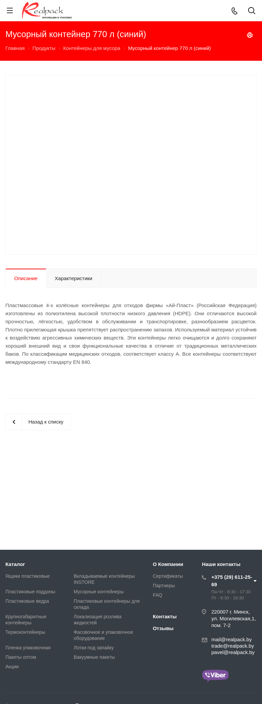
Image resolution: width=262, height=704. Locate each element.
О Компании (168, 564)
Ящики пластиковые (27, 576)
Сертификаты (168, 576)
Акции (12, 666)
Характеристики (73, 278)
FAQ (157, 595)
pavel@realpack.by (233, 652)
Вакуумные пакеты (94, 657)
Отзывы (163, 628)
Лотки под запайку (94, 647)
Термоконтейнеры (25, 632)
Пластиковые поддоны (30, 591)
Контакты (165, 616)
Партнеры (164, 585)
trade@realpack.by (232, 646)
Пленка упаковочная (27, 647)
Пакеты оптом (20, 657)
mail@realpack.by (231, 639)
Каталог (15, 564)
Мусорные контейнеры (99, 591)
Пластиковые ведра (27, 601)
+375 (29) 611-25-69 (231, 580)
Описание (26, 278)
